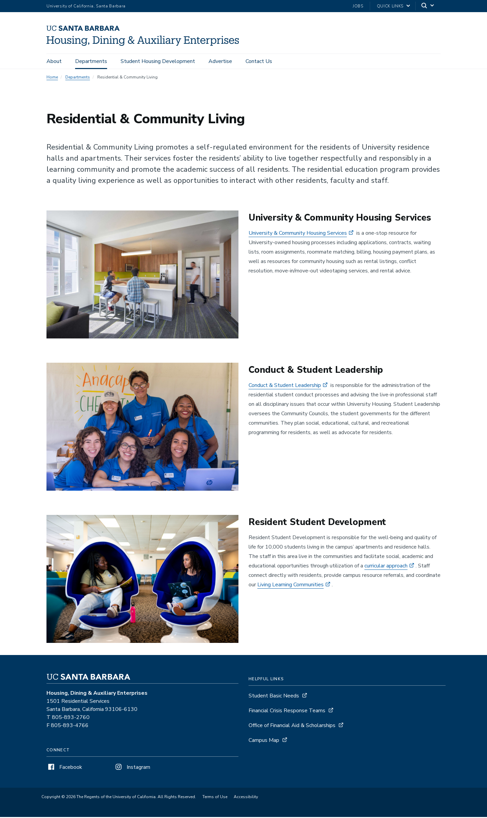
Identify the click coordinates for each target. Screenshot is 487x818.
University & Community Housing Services (298, 234)
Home (52, 78)
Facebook (64, 768)
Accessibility (246, 797)
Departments (91, 61)
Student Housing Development (158, 61)
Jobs (358, 6)
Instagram (132, 768)
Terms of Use (214, 797)
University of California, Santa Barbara (86, 6)
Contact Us (259, 61)
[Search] (428, 6)
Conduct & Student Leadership (285, 386)
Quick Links (390, 6)
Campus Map (264, 741)
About (54, 61)
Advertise (220, 61)
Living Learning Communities (290, 585)
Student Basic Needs (274, 696)
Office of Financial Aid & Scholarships (292, 726)
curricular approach (386, 566)
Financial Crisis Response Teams (287, 711)
